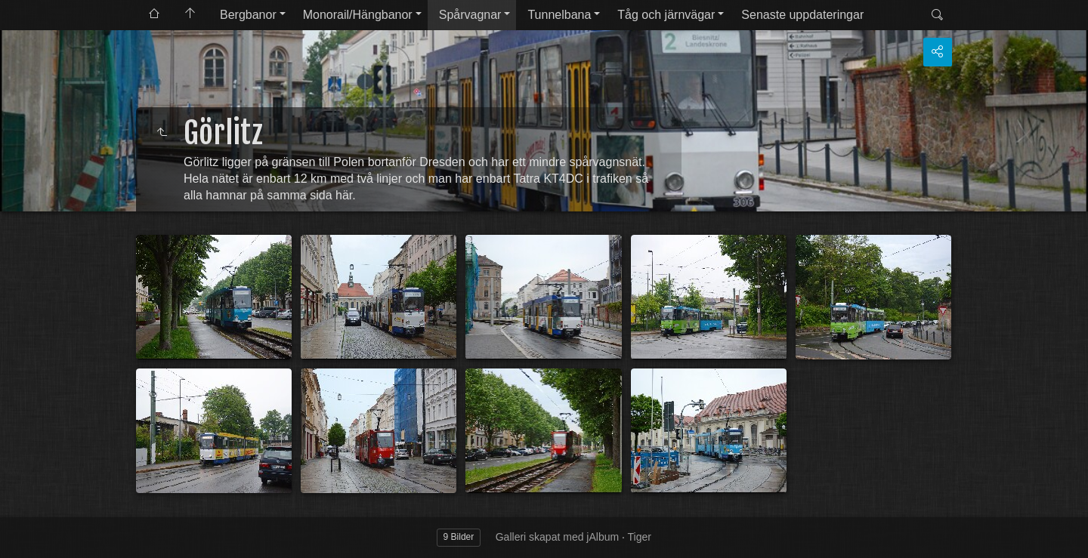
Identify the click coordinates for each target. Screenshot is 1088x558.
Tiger (639, 537)
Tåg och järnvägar (666, 14)
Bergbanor (248, 14)
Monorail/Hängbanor (358, 14)
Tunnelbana (559, 14)
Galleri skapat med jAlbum (557, 537)
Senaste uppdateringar (802, 14)
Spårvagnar (470, 14)
